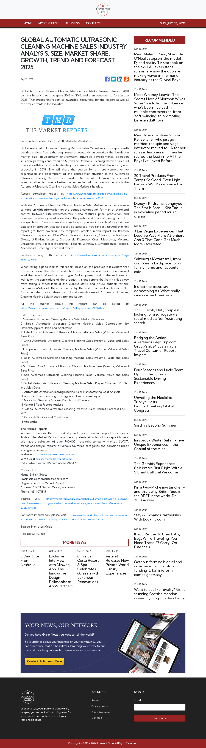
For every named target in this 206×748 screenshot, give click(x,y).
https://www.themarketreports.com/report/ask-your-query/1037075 (66, 307)
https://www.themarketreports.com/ (57, 453)
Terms (95, 700)
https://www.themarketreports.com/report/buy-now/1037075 (61, 259)
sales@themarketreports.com (56, 458)
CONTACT (93, 23)
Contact (96, 717)
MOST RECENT (48, 23)
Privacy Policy (100, 706)
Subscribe (159, 718)
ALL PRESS (72, 23)
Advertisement (101, 711)
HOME (28, 23)
